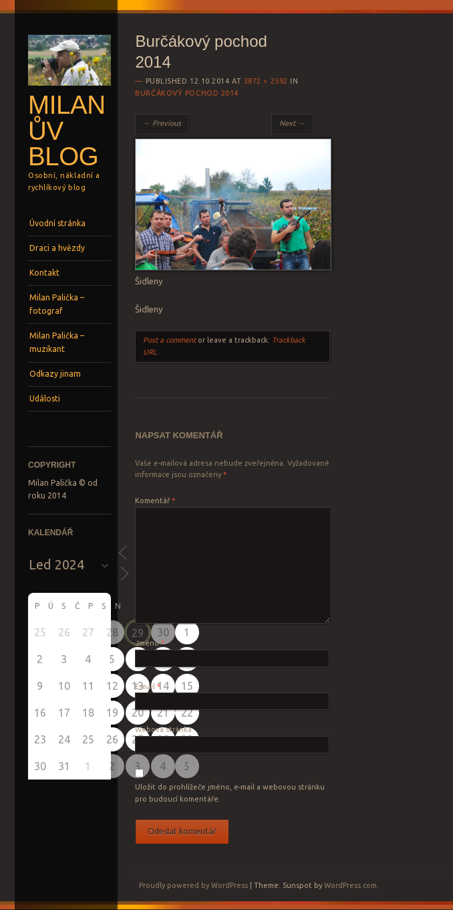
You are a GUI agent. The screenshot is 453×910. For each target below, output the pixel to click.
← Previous (162, 123)
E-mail (147, 686)
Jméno (149, 643)
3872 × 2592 (266, 81)
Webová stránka (163, 729)
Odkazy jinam (55, 373)
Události (44, 398)
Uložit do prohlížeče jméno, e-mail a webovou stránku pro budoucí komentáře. (230, 793)
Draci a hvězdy (57, 248)
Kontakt (44, 272)
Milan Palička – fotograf (56, 304)
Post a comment (169, 340)
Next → (292, 123)
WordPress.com (350, 885)
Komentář (155, 500)
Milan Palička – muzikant (56, 342)
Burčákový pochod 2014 (187, 93)
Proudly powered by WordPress (193, 885)
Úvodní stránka (57, 223)
